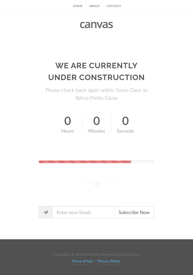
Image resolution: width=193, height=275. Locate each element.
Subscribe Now (134, 212)
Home (78, 6)
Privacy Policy (109, 261)
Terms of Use (82, 261)
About (94, 6)
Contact (113, 6)
